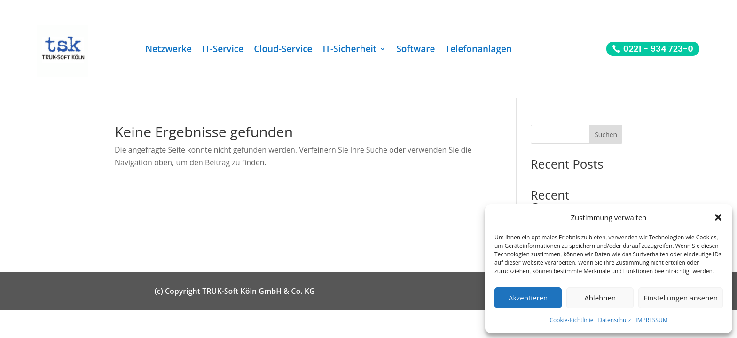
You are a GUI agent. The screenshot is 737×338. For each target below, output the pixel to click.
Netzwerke (168, 50)
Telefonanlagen (479, 50)
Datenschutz (614, 320)
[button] (718, 217)
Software (415, 50)
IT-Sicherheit (350, 50)
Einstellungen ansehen (680, 297)
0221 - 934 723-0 (658, 48)
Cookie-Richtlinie (572, 320)
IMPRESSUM (651, 320)
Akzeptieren (528, 297)
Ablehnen (600, 297)
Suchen (606, 134)
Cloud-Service (283, 50)
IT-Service (222, 50)
